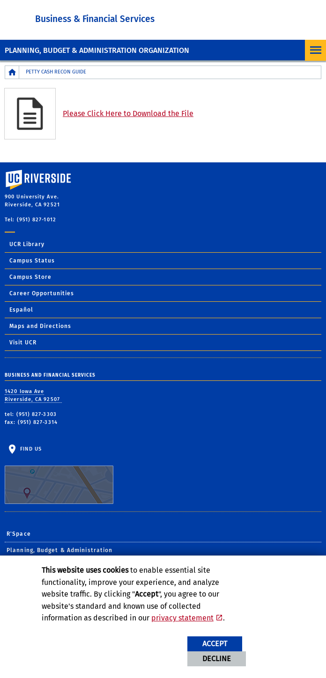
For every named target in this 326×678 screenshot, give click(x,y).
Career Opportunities (41, 293)
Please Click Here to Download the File (128, 113)
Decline (216, 658)
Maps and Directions (40, 326)
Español (21, 309)
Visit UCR (23, 342)
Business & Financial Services (95, 19)
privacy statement (182, 617)
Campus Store (30, 277)
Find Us (59, 475)
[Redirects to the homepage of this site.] (12, 72)
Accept (214, 643)
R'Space (19, 534)
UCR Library (26, 244)
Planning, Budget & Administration (59, 550)
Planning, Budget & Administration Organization (97, 50)
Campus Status (32, 260)
